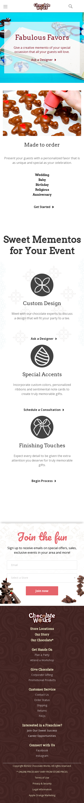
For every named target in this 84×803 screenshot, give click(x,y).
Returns (42, 710)
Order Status (42, 700)
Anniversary (42, 194)
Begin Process (42, 481)
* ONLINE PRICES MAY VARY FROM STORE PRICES (42, 771)
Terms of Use (42, 777)
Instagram (42, 755)
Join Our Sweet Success (42, 730)
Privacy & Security (42, 783)
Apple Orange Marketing (42, 795)
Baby (42, 180)
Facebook (42, 750)
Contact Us (42, 694)
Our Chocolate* (42, 640)
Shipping (42, 705)
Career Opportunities (42, 736)
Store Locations (42, 629)
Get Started (42, 207)
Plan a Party (42, 655)
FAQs (42, 716)
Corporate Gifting (42, 675)
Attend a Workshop (42, 660)
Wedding (42, 175)
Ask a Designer (42, 60)
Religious (42, 190)
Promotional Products (42, 680)
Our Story (42, 634)
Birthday (42, 185)
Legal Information (42, 789)
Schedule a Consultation (42, 410)
